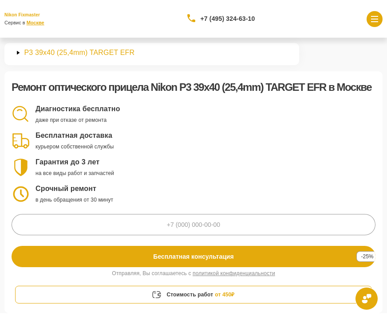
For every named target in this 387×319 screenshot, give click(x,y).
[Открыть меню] (375, 19)
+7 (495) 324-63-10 (228, 18)
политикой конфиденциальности (234, 273)
